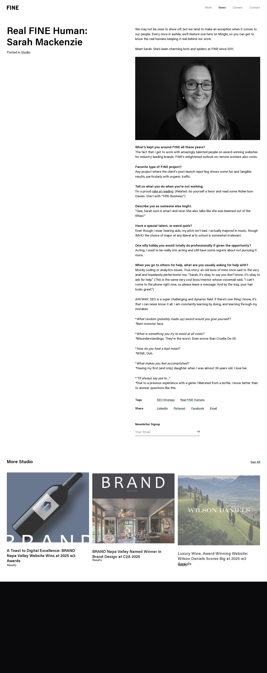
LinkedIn (162, 408)
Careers (238, 7)
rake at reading (162, 191)
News (222, 7)
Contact (254, 7)
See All (255, 462)
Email (213, 408)
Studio (25, 52)
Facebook (197, 408)
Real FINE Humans (192, 400)
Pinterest (179, 408)
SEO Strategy (166, 400)
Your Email (142, 432)
